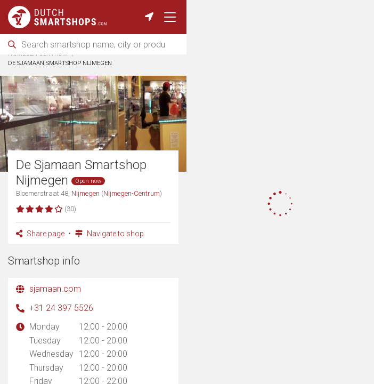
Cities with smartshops (72, 67)
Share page (40, 256)
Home (16, 67)
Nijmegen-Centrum (38, 77)
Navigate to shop (109, 256)
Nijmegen (134, 67)
